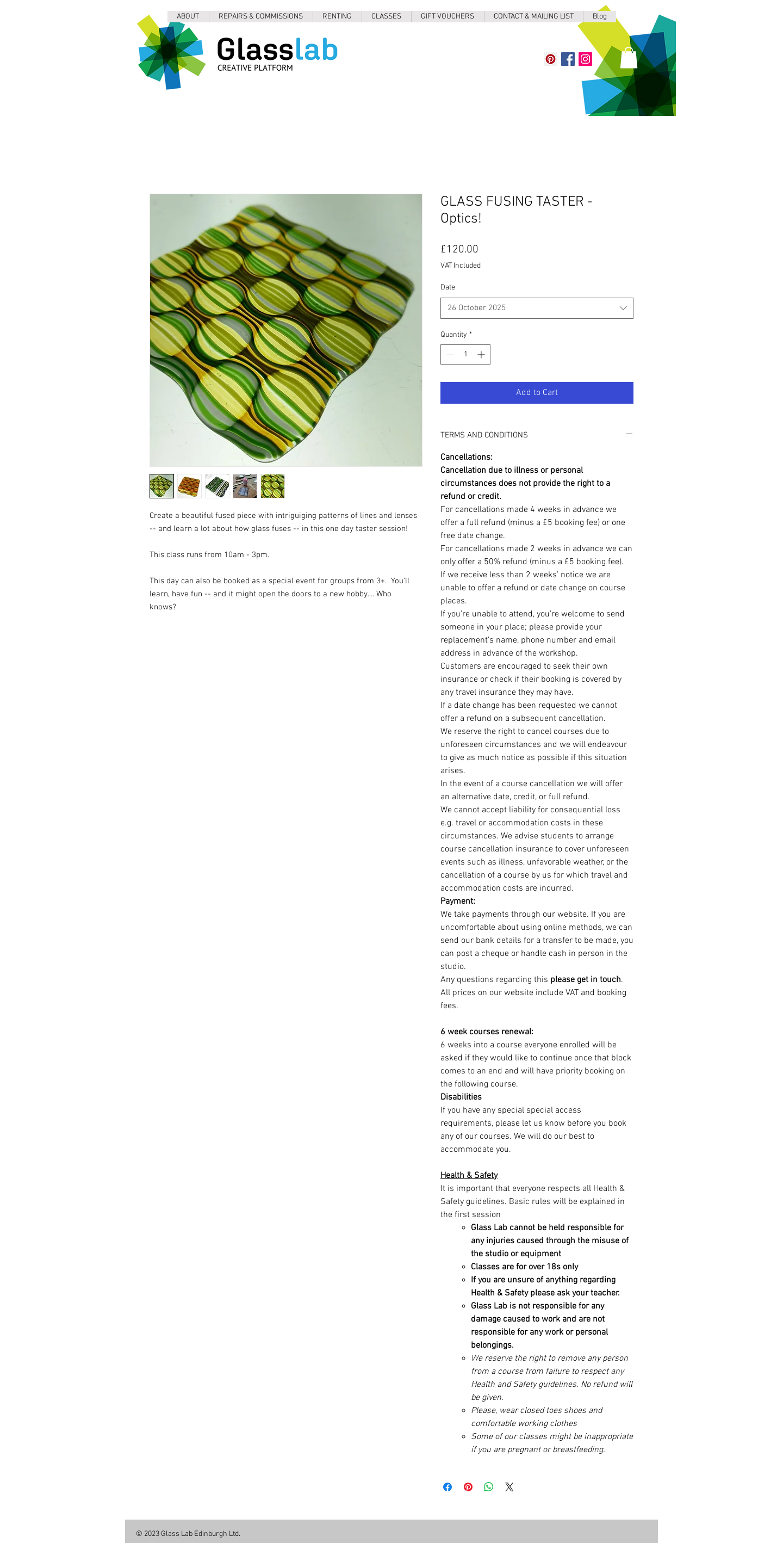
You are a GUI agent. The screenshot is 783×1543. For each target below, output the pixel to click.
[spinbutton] (465, 354)
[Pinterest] (550, 59)
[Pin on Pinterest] (468, 1486)
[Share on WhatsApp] (488, 1486)
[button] (629, 57)
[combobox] (536, 308)
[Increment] (482, 354)
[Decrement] (449, 354)
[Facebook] (568, 59)
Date (447, 287)
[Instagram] (585, 59)
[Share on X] (509, 1486)
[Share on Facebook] (447, 1486)
